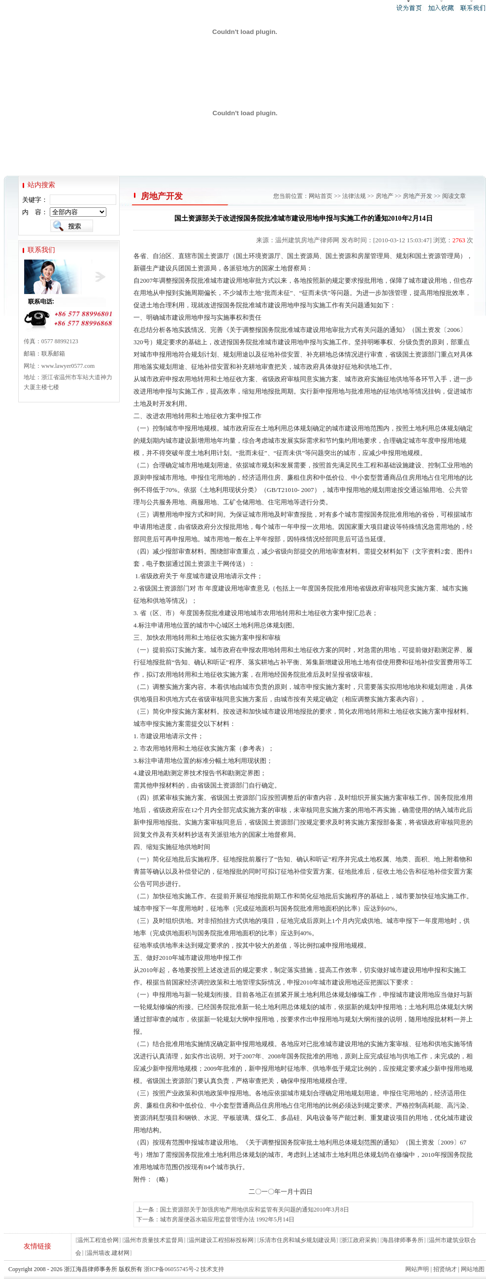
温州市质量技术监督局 (153, 1240)
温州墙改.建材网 (108, 1252)
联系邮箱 (53, 353)
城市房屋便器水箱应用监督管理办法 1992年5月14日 (227, 1219)
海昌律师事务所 (402, 1240)
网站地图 (473, 1269)
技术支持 (212, 1269)
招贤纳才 (445, 1269)
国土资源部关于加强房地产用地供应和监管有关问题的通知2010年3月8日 (254, 1209)
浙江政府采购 (359, 1240)
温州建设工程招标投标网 (221, 1240)
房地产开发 (417, 196)
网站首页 (320, 196)
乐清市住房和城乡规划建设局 (297, 1240)
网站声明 (417, 1269)
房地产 (384, 196)
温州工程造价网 (98, 1240)
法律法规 (354, 196)
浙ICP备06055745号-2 (171, 1269)
